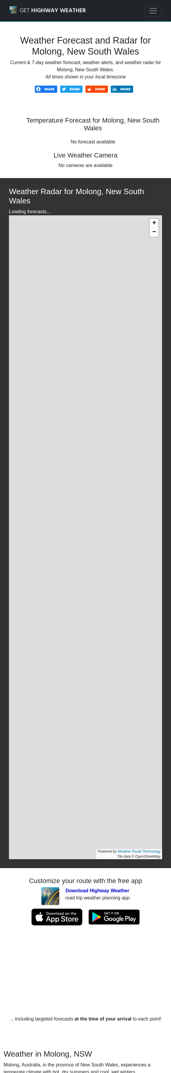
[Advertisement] (85, 970)
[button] (154, 223)
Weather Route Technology (139, 851)
